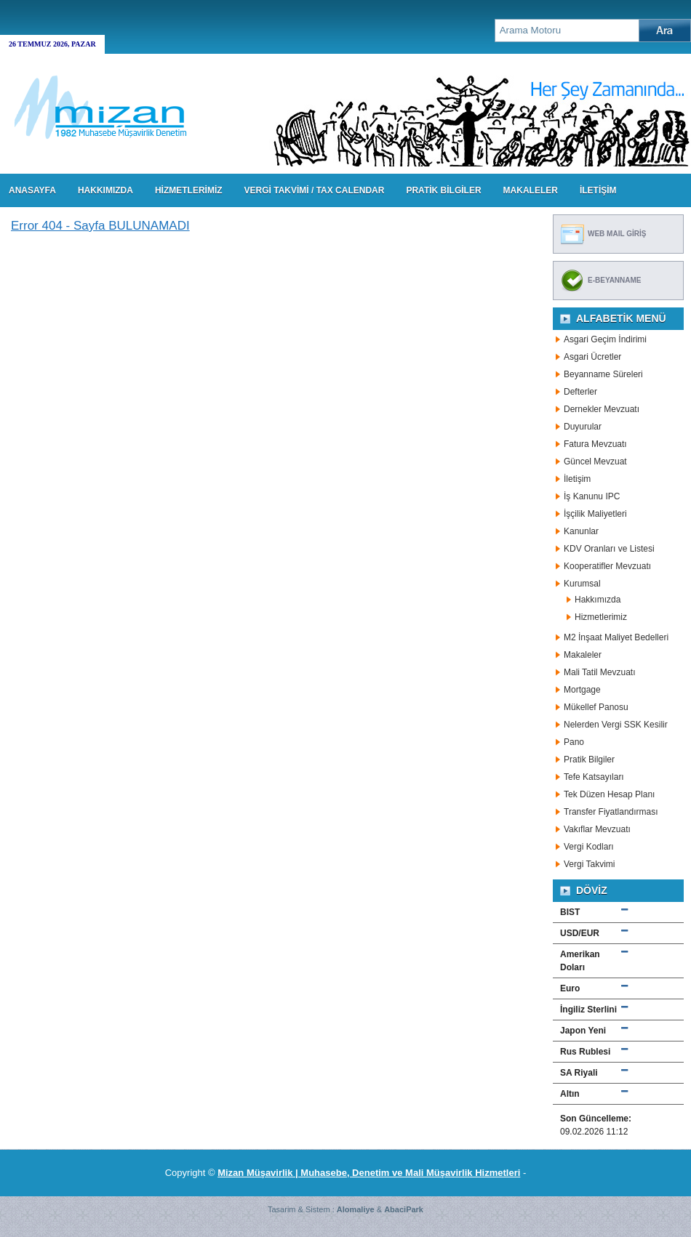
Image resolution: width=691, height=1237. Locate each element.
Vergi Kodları (589, 847)
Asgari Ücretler (592, 357)
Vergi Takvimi (589, 864)
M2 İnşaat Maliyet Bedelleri (616, 637)
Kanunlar (581, 531)
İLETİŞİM (598, 190)
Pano (574, 742)
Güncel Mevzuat (595, 461)
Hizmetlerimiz (601, 617)
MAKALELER (530, 190)
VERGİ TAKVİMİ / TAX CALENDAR (314, 190)
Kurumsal (582, 584)
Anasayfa (32, 190)
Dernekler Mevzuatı (601, 409)
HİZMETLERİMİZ (189, 190)
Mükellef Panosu (596, 707)
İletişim (577, 479)
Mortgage (582, 690)
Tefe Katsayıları (594, 777)
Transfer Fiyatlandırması (611, 812)
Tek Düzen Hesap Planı (609, 794)
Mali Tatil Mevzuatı (599, 672)
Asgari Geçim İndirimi (605, 339)
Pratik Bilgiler (589, 759)
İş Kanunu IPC (592, 496)
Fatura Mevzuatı (595, 444)
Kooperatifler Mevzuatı (607, 566)
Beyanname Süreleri (603, 374)
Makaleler (583, 655)
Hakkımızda (597, 600)
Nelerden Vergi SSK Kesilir (616, 725)
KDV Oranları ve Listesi (609, 549)
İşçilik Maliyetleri (595, 514)
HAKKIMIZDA (105, 190)
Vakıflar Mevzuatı (597, 829)
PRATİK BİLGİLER (443, 190)
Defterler (580, 392)
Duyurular (583, 427)
